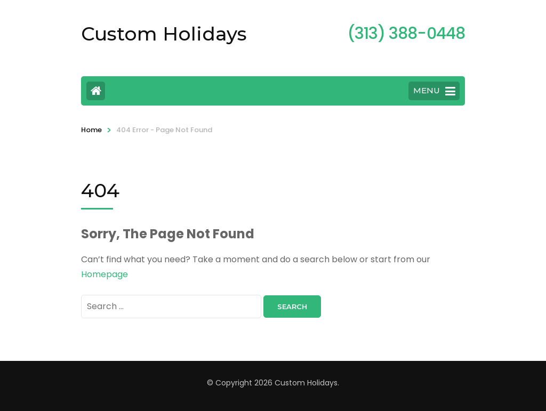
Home (91, 130)
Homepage (104, 274)
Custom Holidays (164, 33)
